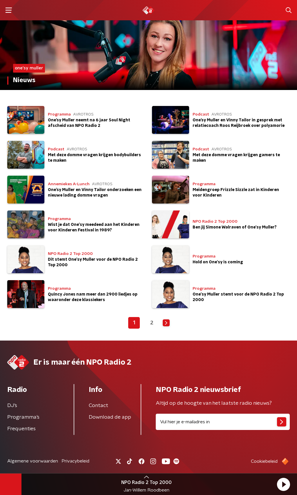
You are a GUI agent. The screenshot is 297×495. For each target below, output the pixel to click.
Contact (98, 405)
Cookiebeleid (264, 461)
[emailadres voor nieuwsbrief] (223, 422)
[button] (283, 484)
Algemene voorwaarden (32, 461)
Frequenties (21, 428)
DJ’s (12, 405)
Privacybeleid (75, 461)
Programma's (23, 417)
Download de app (110, 417)
